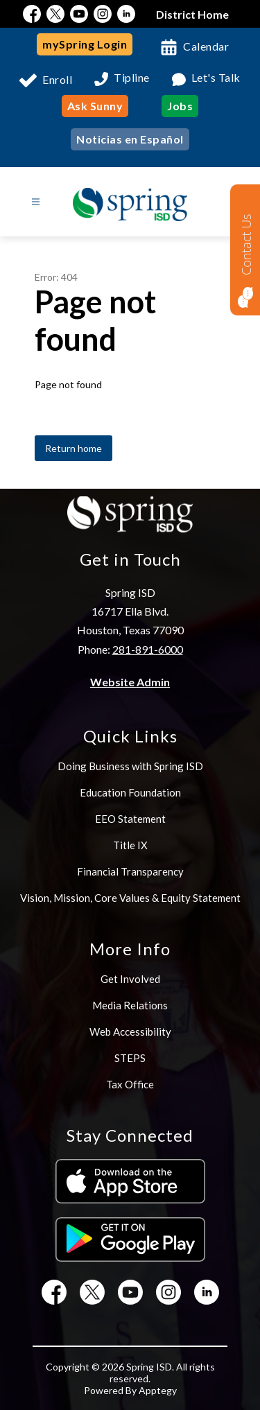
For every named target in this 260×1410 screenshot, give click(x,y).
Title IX (130, 845)
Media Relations (130, 1005)
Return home (73, 448)
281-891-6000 (147, 649)
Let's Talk (216, 78)
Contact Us (246, 244)
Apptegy (158, 1390)
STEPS (130, 1058)
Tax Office (130, 1084)
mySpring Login (84, 44)
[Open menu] (36, 202)
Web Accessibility (130, 1031)
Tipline (132, 78)
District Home (192, 14)
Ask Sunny (95, 105)
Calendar (206, 46)
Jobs (180, 105)
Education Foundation (130, 792)
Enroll (57, 79)
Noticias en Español (130, 139)
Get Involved (130, 979)
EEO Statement (130, 818)
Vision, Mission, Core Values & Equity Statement (130, 897)
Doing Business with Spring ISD (130, 766)
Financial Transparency (130, 871)
